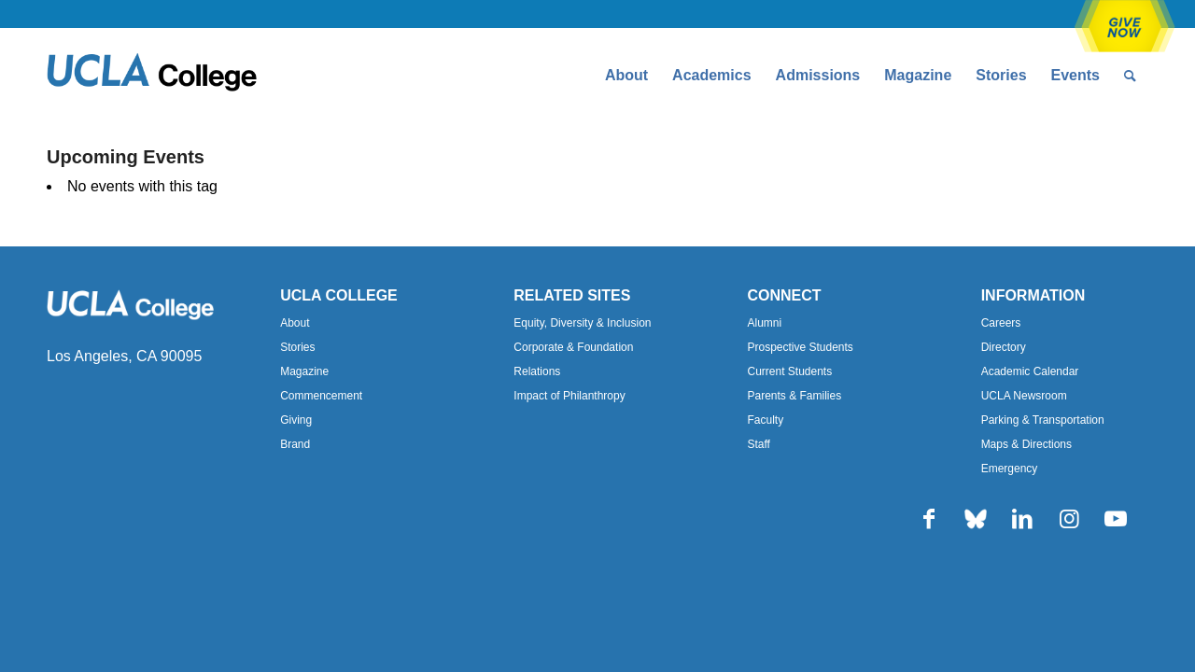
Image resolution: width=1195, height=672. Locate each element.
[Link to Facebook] (929, 519)
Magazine (304, 371)
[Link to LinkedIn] (1022, 519)
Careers (1001, 322)
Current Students (789, 371)
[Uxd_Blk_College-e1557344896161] (152, 75)
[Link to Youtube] (1116, 519)
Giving (296, 420)
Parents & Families (794, 395)
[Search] (1130, 75)
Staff (758, 444)
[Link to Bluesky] (976, 519)
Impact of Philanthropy (569, 395)
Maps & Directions (1026, 444)
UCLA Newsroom (1024, 395)
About (294, 322)
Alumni (764, 322)
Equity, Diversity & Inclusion (582, 322)
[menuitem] (626, 75)
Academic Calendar (1030, 371)
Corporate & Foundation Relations (573, 359)
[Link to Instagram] (1069, 519)
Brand (295, 444)
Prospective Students (799, 347)
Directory (1003, 347)
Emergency (1009, 468)
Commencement (321, 395)
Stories (297, 347)
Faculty (765, 420)
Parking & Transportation (1042, 420)
